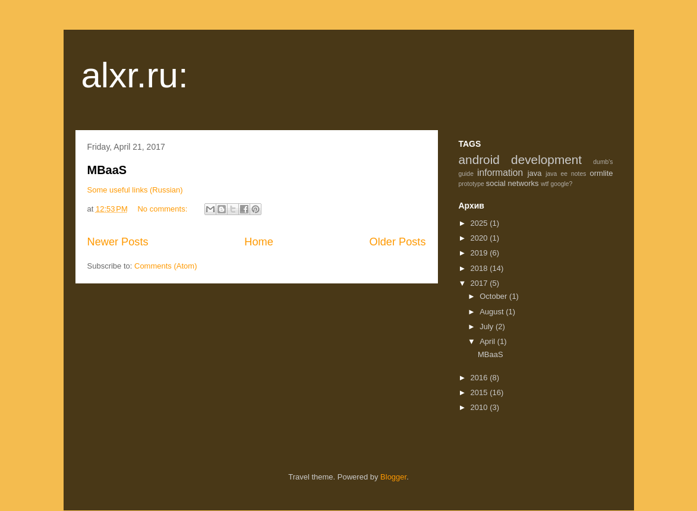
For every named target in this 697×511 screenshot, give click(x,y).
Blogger (393, 476)
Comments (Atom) (165, 265)
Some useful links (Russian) (135, 189)
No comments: (163, 208)
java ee (556, 174)
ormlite (601, 173)
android (479, 159)
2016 (480, 377)
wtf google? (556, 184)
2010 (480, 407)
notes (578, 174)
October (494, 296)
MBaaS (107, 169)
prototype (471, 184)
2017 (480, 283)
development (546, 159)
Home (258, 242)
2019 (480, 252)
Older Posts (397, 242)
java (535, 173)
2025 (480, 223)
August (493, 311)
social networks (512, 183)
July (488, 326)
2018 (480, 268)
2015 (480, 392)
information (500, 173)
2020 (480, 238)
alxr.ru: (134, 75)
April (488, 341)
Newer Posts (118, 242)
